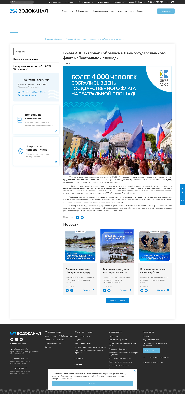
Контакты (79, 358)
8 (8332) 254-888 (21, 358)
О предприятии (55, 2)
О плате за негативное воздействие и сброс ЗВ (89, 351)
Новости (38, 39)
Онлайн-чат (182, 194)
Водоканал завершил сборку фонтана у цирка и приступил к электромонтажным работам (79, 271)
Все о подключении (85, 2)
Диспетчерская (103, 2)
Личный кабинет (166, 11)
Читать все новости (117, 300)
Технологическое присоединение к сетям (90, 347)
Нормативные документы (118, 340)
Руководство (113, 336)
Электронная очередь (83, 343)
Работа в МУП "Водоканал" (119, 365)
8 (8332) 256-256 (155, 2)
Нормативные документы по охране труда (122, 344)
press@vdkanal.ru (28, 95)
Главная (13, 39)
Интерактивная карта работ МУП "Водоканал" (155, 344)
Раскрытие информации (118, 349)
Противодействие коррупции (120, 358)
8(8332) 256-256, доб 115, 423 (33, 92)
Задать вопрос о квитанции (103, 11)
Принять (92, 384)
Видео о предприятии (151, 340)
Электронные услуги (125, 11)
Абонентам (69, 2)
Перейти (86, 290)
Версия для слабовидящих (159, 357)
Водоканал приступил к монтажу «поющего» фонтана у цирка (116, 271)
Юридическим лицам (84, 332)
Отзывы (78, 364)
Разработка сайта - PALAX (153, 362)
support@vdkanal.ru (137, 2)
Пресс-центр (119, 2)
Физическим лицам (53, 332)
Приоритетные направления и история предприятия (123, 354)
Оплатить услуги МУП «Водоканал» (76, 11)
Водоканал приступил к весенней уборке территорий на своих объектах (153, 271)
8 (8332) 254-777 (20, 368)
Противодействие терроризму (120, 362)
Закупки (140, 11)
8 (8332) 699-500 (21, 349)
